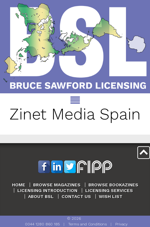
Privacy (121, 224)
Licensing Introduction (47, 190)
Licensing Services (109, 190)
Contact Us (76, 196)
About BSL (41, 196)
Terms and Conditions (87, 224)
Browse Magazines (57, 184)
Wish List (111, 196)
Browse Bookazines (113, 184)
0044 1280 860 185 (42, 224)
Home (18, 184)
